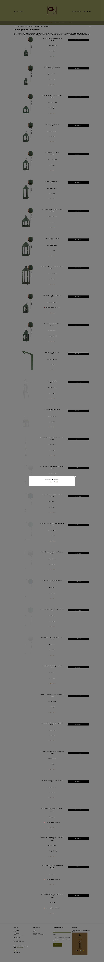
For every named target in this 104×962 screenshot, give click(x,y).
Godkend (57, 944)
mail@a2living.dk (20, 947)
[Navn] (62, 931)
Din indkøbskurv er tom (78, 11)
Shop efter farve (60, 22)
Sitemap (15, 950)
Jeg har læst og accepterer (62, 940)
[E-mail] (62, 934)
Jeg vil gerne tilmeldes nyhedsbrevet (63, 937)
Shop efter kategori (46, 22)
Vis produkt (78, 39)
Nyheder (34, 22)
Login (70, 22)
